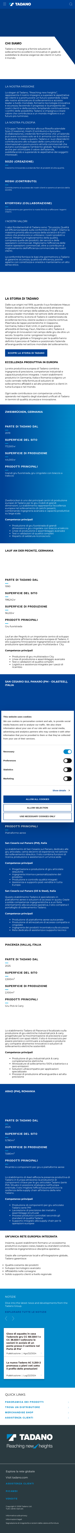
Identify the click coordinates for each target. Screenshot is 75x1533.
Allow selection (37, 807)
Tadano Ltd (27, 1506)
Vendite (11, 1498)
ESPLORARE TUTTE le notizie (26, 1311)
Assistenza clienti (19, 1417)
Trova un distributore (22, 1407)
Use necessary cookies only (37, 816)
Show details (59, 790)
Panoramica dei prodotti (24, 1402)
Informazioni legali (14, 1519)
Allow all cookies (37, 799)
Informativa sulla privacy (16, 1515)
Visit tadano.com (17, 1477)
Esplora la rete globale (20, 1471)
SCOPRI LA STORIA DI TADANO (26, 353)
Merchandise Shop (19, 1412)
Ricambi (12, 1491)
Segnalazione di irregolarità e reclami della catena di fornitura (32, 1523)
